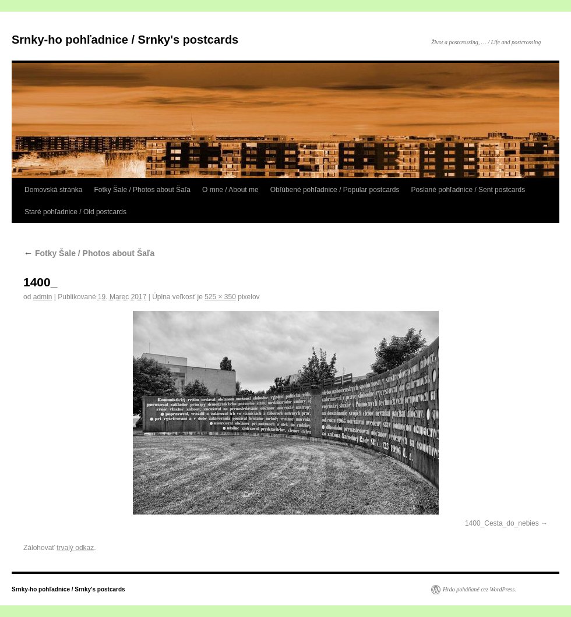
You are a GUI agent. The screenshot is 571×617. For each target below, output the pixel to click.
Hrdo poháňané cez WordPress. (479, 589)
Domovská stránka (53, 190)
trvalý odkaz (75, 548)
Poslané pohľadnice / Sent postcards (468, 190)
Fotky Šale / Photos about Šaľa (142, 190)
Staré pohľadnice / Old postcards (75, 212)
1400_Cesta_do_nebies (502, 523)
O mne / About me (230, 190)
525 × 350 (220, 297)
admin (42, 297)
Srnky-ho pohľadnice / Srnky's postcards (125, 39)
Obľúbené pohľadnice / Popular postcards (335, 190)
